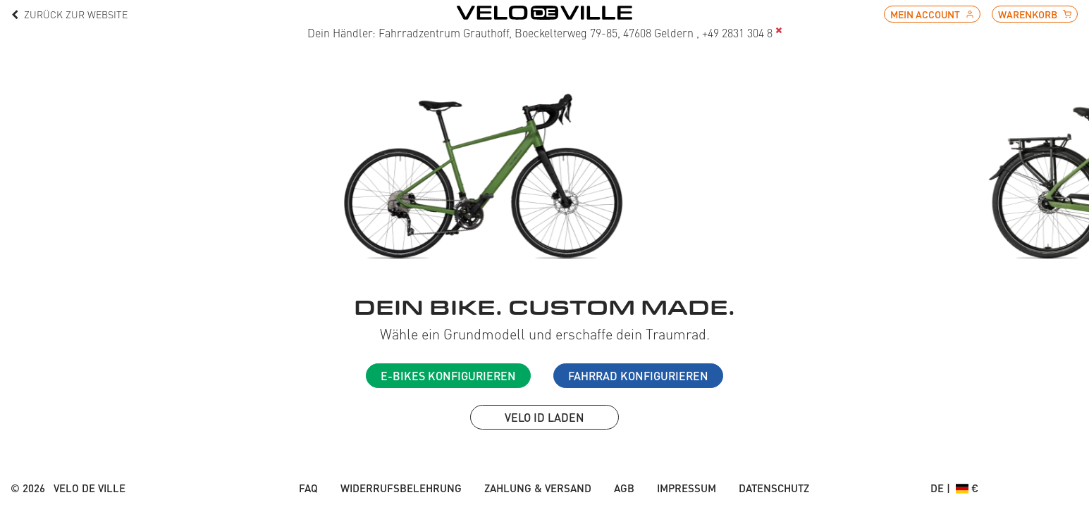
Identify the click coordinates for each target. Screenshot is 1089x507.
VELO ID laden (544, 417)
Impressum (686, 488)
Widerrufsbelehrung (401, 488)
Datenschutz (774, 488)
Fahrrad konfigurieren (638, 375)
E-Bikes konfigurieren (448, 375)
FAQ (308, 488)
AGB (624, 488)
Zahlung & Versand (537, 488)
